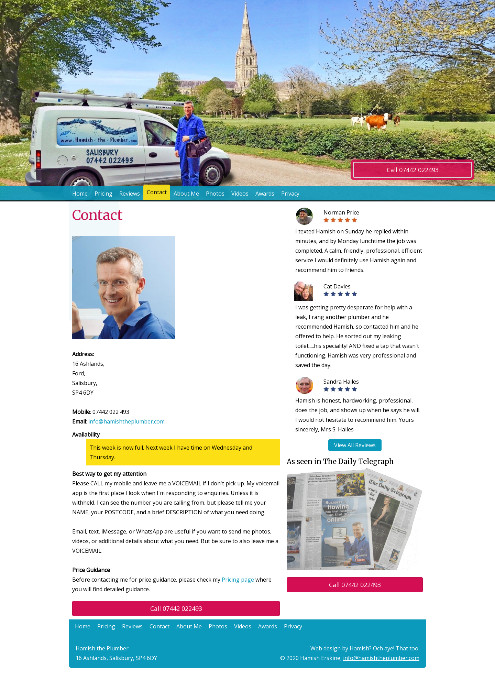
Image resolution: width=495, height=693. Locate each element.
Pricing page (238, 579)
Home (80, 193)
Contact (157, 193)
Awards (264, 193)
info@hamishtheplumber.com (126, 421)
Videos (240, 193)
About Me (186, 193)
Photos (215, 193)
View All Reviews (355, 445)
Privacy (290, 193)
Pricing (103, 193)
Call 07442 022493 (413, 170)
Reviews (129, 193)
